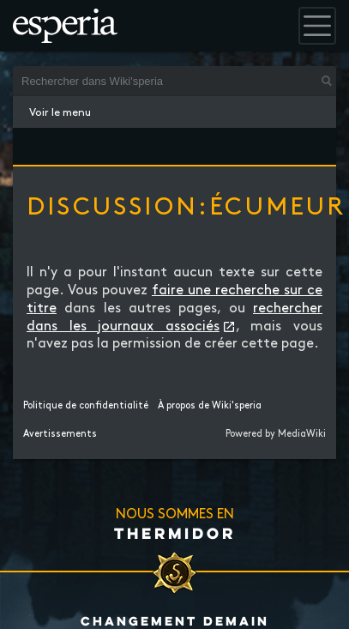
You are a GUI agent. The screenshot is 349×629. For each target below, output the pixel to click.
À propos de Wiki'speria (210, 406)
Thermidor (175, 533)
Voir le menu (60, 112)
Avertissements (60, 434)
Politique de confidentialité (85, 406)
